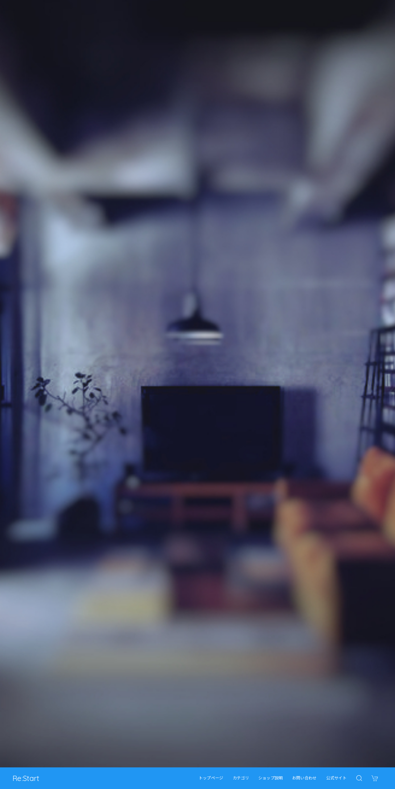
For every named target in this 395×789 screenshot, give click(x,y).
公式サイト (336, 778)
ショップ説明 (270, 778)
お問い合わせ (304, 778)
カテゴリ (241, 778)
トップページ (211, 778)
